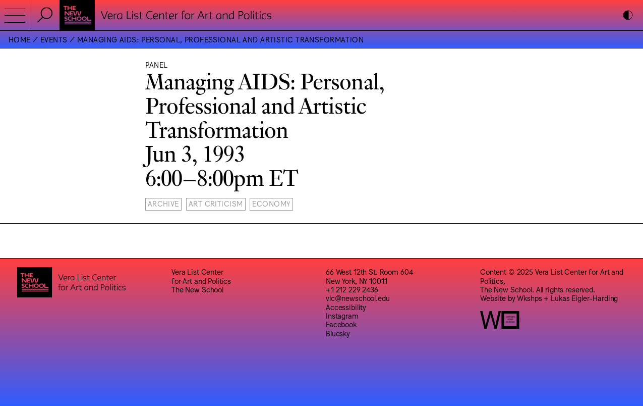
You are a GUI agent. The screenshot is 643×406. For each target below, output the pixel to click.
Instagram (342, 315)
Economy (271, 203)
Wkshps (529, 297)
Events (54, 39)
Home (20, 39)
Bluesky (338, 333)
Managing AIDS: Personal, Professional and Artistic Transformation (220, 39)
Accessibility (346, 306)
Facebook (341, 324)
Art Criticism (216, 203)
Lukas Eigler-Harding (584, 297)
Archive (163, 203)
